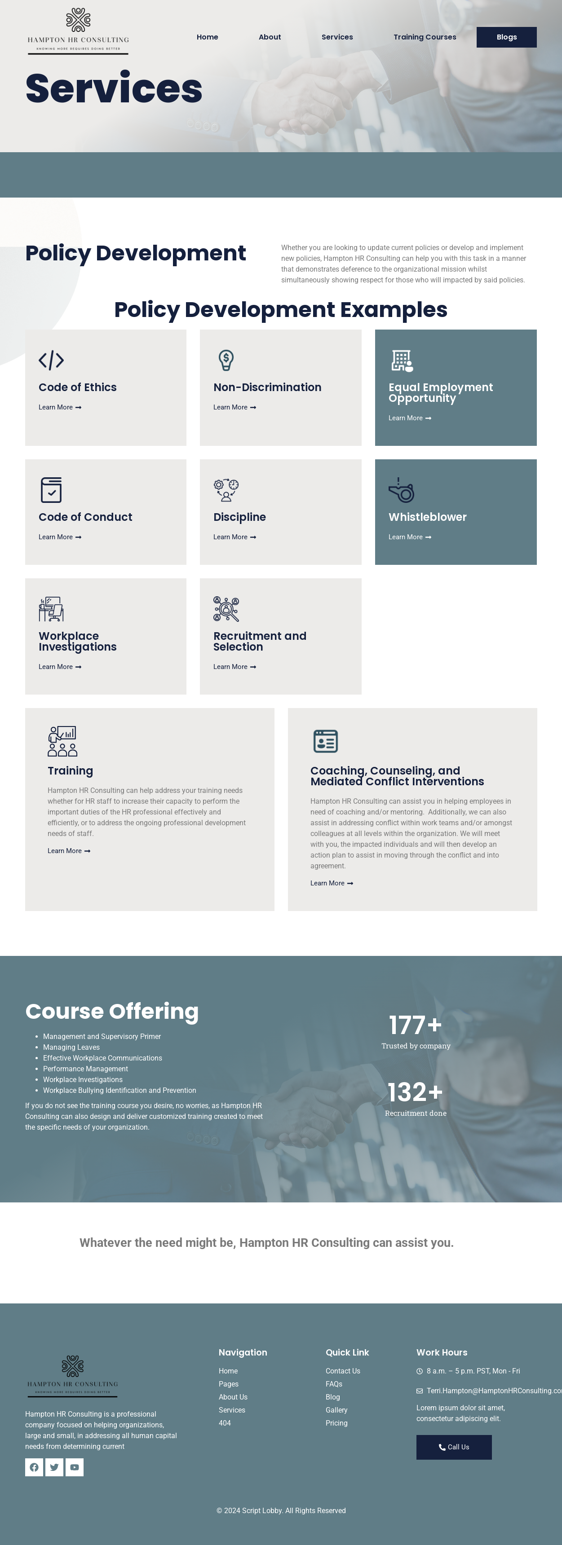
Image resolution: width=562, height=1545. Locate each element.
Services (337, 37)
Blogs (507, 37)
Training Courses (425, 37)
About (270, 37)
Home (207, 37)
